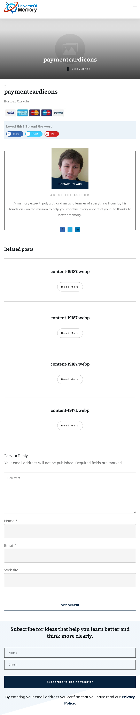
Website (11, 570)
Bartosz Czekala (16, 101)
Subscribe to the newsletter (70, 682)
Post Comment (70, 605)
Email (10, 545)
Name (10, 520)
